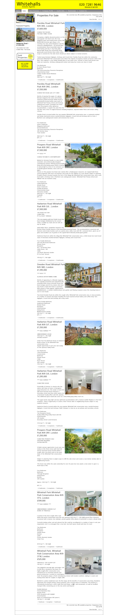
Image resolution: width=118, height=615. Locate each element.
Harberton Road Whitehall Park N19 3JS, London (49, 372)
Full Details (27, 50)
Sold (25, 56)
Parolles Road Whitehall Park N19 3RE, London (51, 25)
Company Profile (47, 11)
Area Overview (34, 11)
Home (18, 11)
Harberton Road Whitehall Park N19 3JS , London (49, 205)
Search (25, 18)
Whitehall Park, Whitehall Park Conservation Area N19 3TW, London (50, 554)
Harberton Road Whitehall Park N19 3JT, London (49, 323)
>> (101, 19)
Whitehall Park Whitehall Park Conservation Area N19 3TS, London (50, 495)
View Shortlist (93, 19)
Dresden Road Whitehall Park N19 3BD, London (51, 266)
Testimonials (72, 11)
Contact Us (83, 11)
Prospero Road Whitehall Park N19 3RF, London (49, 146)
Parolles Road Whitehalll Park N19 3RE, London (48, 85)
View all (98, 17)
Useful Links (60, 11)
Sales (24, 11)
